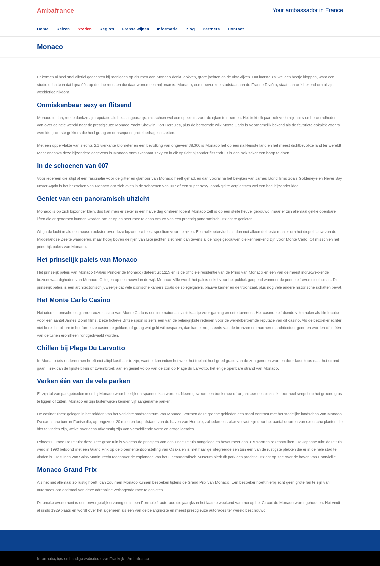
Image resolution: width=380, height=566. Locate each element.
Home (43, 29)
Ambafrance (55, 10)
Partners (211, 29)
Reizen (63, 29)
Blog (190, 29)
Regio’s (106, 29)
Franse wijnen (135, 29)
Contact (236, 29)
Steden (85, 29)
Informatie (167, 29)
